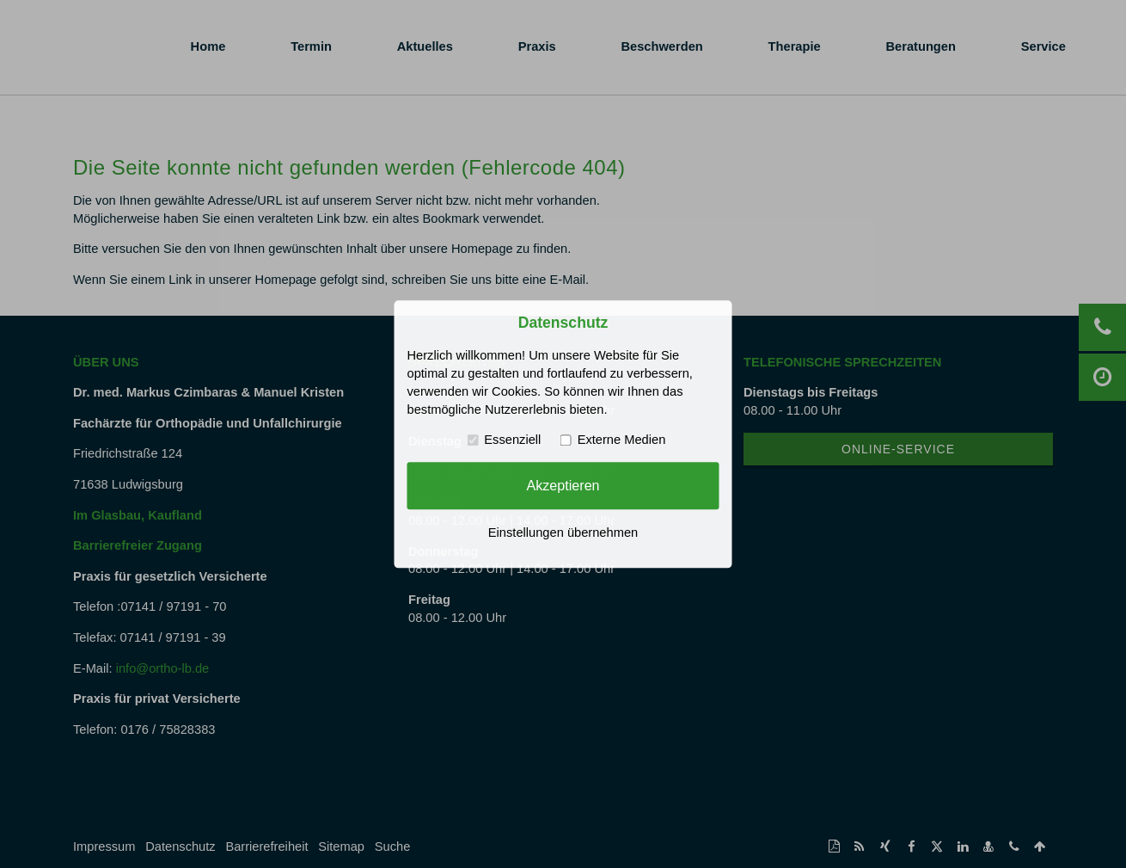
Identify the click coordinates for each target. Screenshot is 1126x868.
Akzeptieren (562, 485)
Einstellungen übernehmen (563, 532)
